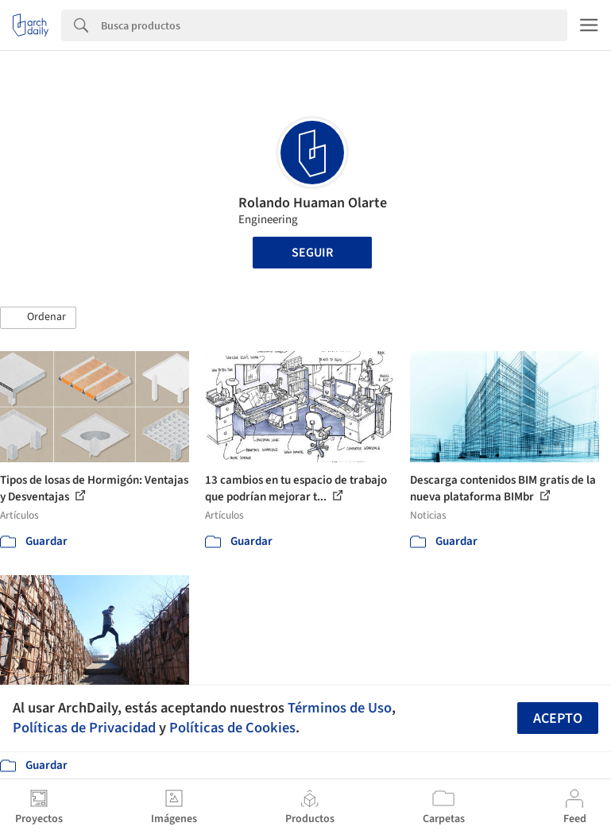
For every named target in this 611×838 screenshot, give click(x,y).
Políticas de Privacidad (84, 727)
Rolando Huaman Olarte (312, 203)
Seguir (312, 252)
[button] (38, 318)
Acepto (557, 718)
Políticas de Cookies (232, 727)
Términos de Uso (340, 707)
